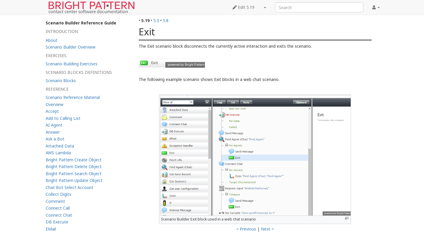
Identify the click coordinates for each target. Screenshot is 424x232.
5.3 (156, 20)
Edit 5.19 (243, 7)
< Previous (246, 229)
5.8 (165, 20)
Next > (267, 229)
